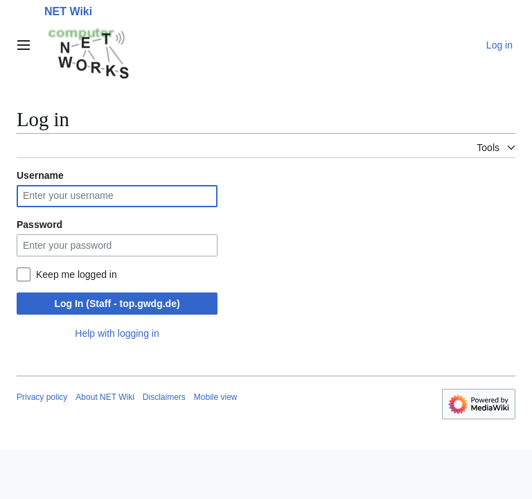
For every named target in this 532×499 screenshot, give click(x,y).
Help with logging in (117, 333)
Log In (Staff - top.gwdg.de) (116, 303)
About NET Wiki (105, 397)
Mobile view (216, 397)
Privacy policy (42, 397)
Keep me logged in (76, 274)
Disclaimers (164, 397)
